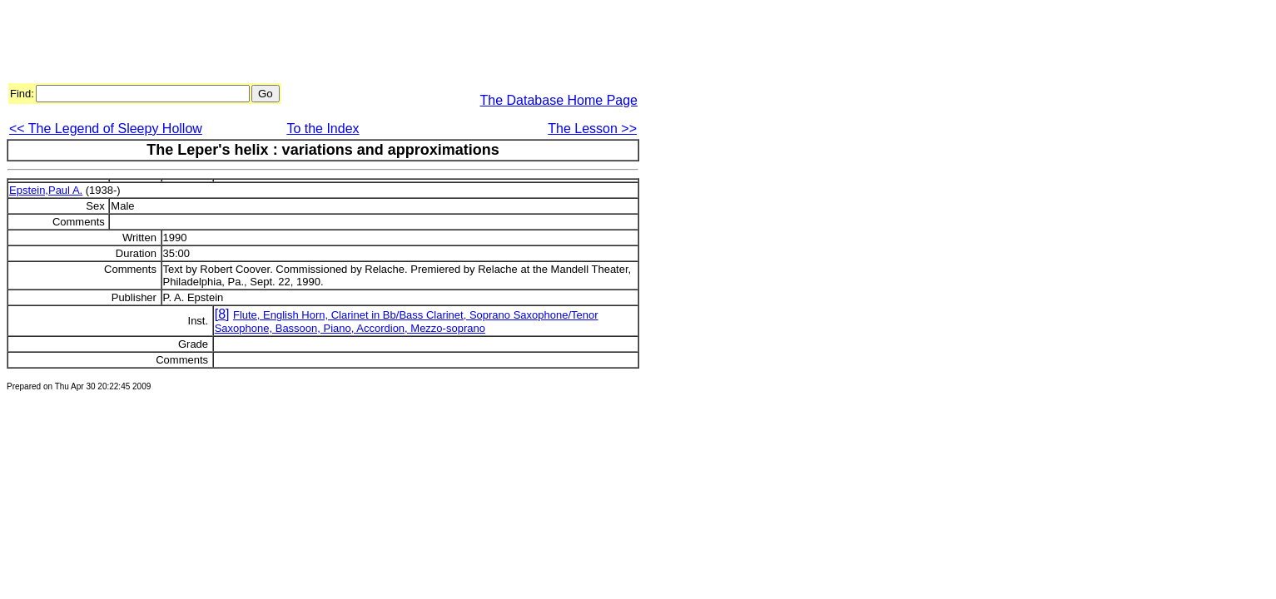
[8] (222, 314)
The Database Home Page (559, 100)
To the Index (322, 128)
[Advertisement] (310, 44)
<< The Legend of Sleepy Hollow (105, 128)
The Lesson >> (592, 128)
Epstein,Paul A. (45, 190)
